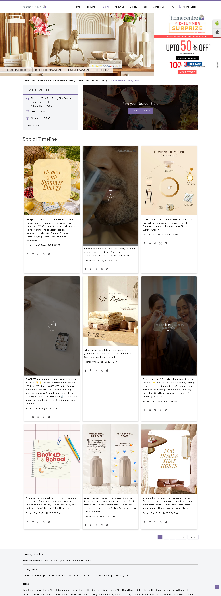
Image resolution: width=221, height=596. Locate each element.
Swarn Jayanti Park (60, 566)
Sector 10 (78, 566)
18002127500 (192, 3)
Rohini (88, 566)
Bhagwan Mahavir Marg (35, 566)
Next (180, 542)
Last (191, 542)
